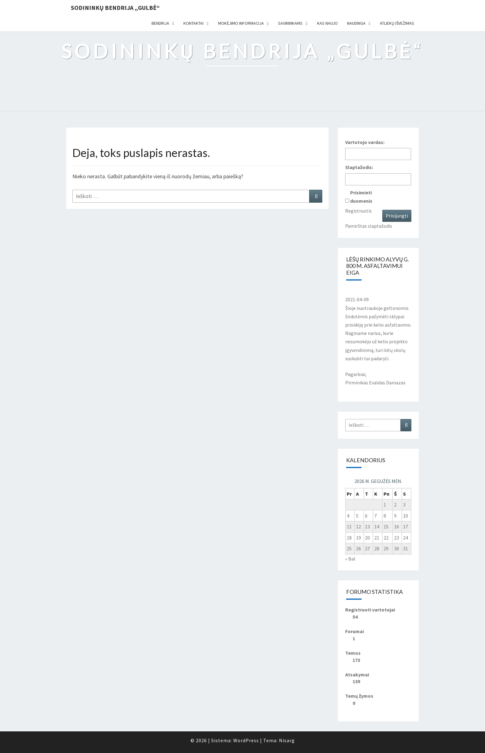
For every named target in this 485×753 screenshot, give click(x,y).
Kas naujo (327, 23)
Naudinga (356, 23)
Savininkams (290, 23)
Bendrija (160, 23)
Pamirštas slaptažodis (368, 226)
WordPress (246, 740)
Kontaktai (193, 23)
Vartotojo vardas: (364, 142)
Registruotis (358, 211)
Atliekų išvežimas (397, 23)
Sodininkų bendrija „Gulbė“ (115, 7)
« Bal (350, 559)
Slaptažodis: (359, 167)
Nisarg (287, 740)
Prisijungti (397, 216)
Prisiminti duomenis (361, 196)
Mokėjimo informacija (241, 23)
